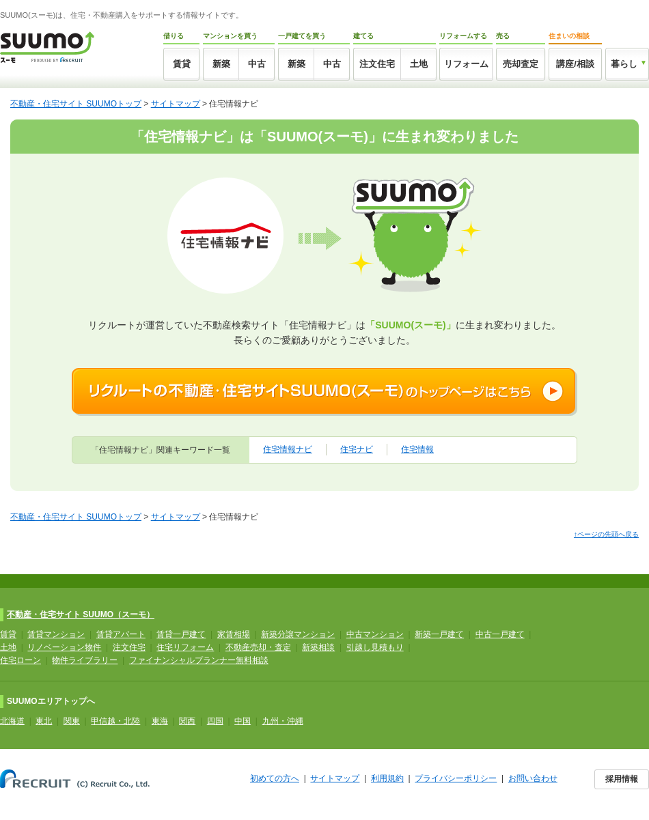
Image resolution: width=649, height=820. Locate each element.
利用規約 (387, 778)
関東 (72, 721)
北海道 (12, 721)
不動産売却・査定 (258, 647)
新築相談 (318, 647)
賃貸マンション (56, 634)
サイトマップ (175, 104)
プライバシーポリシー (456, 778)
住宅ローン (20, 660)
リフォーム (466, 64)
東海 (160, 721)
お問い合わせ (532, 778)
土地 (419, 64)
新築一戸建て (439, 634)
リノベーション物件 (64, 647)
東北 (44, 721)
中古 (257, 64)
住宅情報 (417, 449)
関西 (187, 721)
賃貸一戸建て (181, 634)
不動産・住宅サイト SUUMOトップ (75, 104)
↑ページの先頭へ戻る (606, 534)
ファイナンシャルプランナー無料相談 (198, 660)
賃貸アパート (121, 634)
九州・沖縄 (282, 721)
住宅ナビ (356, 449)
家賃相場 (233, 634)
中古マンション (375, 634)
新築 (221, 64)
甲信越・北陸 (115, 721)
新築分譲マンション (298, 634)
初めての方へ (274, 778)
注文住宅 (377, 64)
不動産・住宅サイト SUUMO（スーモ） (80, 614)
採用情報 (621, 779)
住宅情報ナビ (287, 449)
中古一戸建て (500, 634)
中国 (242, 721)
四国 (215, 721)
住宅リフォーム (185, 647)
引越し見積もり (375, 647)
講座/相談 (575, 64)
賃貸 (182, 64)
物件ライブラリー (85, 660)
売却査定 (520, 64)
